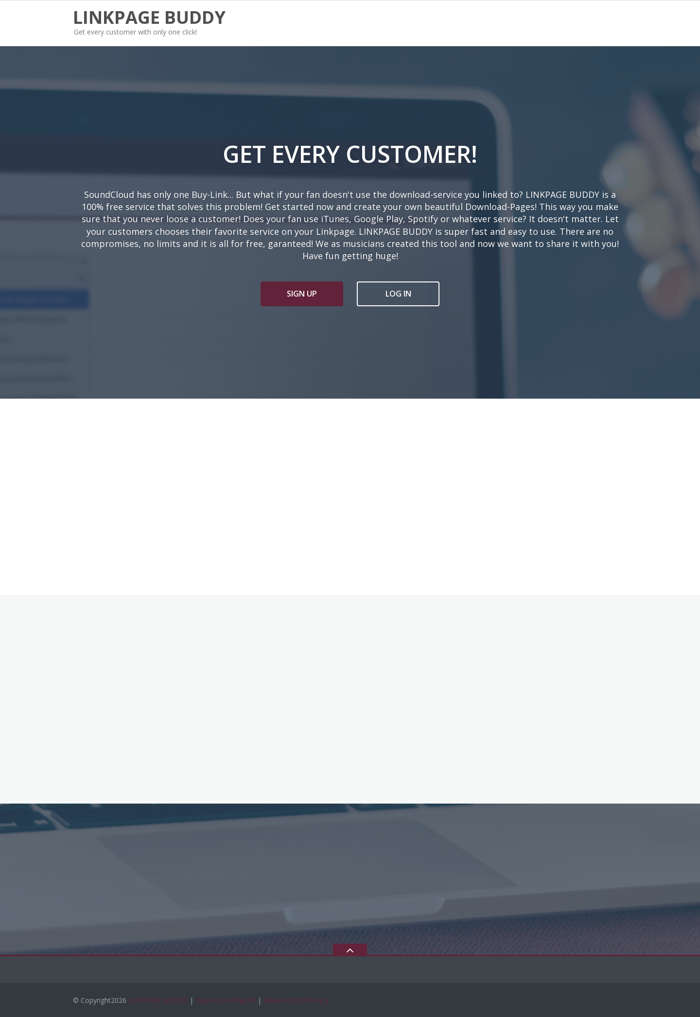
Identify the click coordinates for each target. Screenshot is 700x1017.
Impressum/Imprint (225, 1000)
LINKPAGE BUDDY (158, 1000)
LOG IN (398, 293)
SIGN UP (302, 293)
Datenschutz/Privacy (295, 1000)
